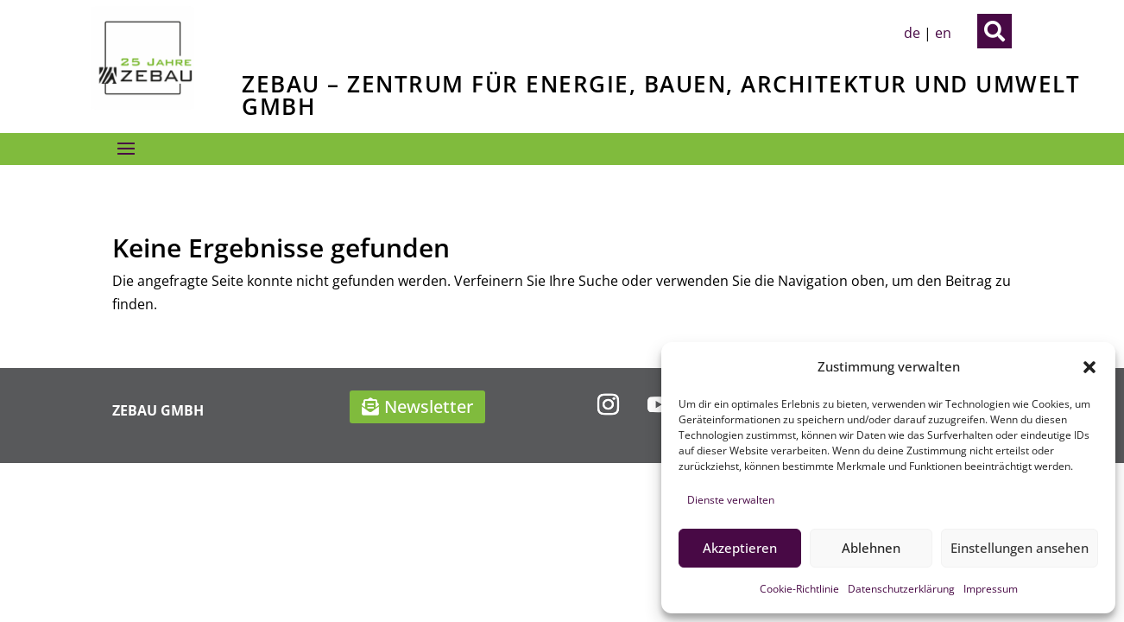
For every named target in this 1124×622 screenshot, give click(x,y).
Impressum (990, 588)
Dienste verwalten (730, 499)
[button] (1089, 367)
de (912, 32)
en (943, 32)
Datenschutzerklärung (901, 588)
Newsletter (428, 406)
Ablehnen (871, 547)
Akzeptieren (740, 547)
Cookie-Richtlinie (799, 588)
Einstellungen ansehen (1019, 547)
